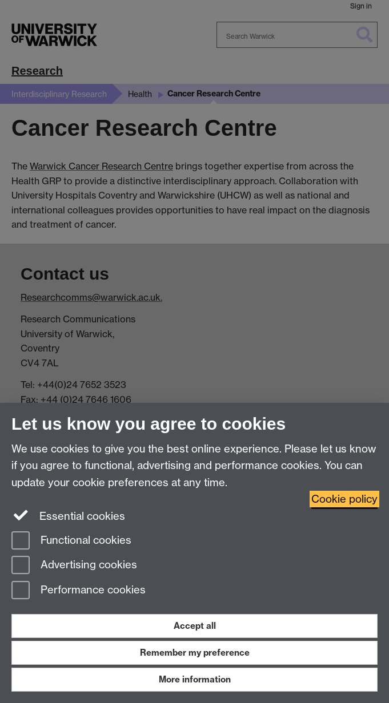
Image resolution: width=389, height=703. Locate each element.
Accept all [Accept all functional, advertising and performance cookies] (195, 625)
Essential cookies (68, 515)
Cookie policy (344, 499)
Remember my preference (195, 652)
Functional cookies (71, 541)
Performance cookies (78, 590)
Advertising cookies (74, 565)
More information (195, 679)
